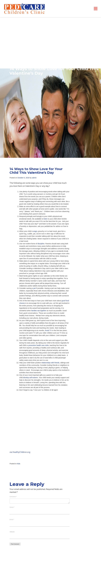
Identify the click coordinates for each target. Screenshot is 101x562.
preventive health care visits (38, 345)
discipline (41, 244)
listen (46, 219)
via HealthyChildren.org (20, 452)
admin (34, 178)
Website (12, 532)
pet (34, 288)
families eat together (38, 311)
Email (12, 519)
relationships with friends (50, 363)
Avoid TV (48, 330)
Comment (13, 496)
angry (35, 231)
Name (12, 507)
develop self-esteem (30, 377)
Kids (18, 464)
